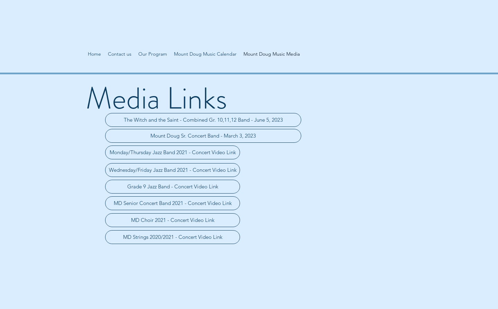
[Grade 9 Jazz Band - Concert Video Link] (172, 187)
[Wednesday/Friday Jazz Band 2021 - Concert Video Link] (172, 170)
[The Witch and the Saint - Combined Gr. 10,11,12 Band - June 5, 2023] (203, 120)
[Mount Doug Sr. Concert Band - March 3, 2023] (203, 136)
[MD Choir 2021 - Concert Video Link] (172, 220)
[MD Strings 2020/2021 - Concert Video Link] (172, 237)
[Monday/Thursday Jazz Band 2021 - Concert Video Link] (172, 152)
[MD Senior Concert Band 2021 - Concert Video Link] (172, 203)
